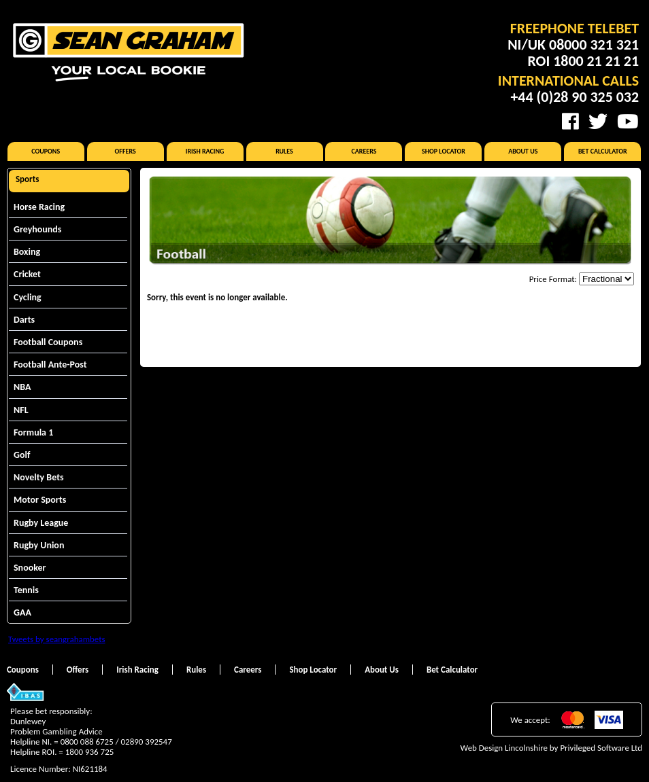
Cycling (27, 297)
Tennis (26, 590)
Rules (284, 151)
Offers (125, 151)
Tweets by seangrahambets (56, 639)
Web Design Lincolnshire (504, 748)
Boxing (27, 251)
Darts (24, 319)
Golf (22, 455)
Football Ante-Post (50, 364)
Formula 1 (33, 432)
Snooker (30, 567)
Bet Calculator (602, 151)
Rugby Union (39, 545)
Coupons (45, 151)
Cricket (27, 274)
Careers (363, 151)
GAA (22, 612)
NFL (21, 410)
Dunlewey (28, 721)
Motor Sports (40, 499)
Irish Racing (205, 151)
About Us (522, 151)
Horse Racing (39, 207)
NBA (22, 387)
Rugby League (41, 523)
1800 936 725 (89, 752)
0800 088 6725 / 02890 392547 (116, 741)
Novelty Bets (39, 477)
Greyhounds (37, 229)
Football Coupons (48, 342)
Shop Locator (443, 151)
